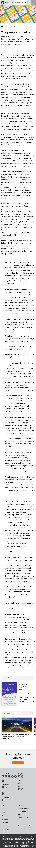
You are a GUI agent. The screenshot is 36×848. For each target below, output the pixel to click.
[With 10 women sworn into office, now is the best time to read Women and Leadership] (17, 725)
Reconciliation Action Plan (24, 826)
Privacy (19, 820)
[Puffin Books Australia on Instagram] (19, 783)
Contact (4, 812)
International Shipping (23, 828)
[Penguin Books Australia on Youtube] (12, 776)
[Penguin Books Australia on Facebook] (3, 776)
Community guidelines (23, 808)
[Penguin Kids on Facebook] (19, 776)
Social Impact (5, 829)
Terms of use (21, 823)
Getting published (7, 815)
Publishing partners (22, 811)
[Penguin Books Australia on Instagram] (6, 776)
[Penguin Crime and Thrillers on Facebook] (3, 793)
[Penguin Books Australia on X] (9, 776)
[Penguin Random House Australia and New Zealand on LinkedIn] (15, 776)
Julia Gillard (21, 688)
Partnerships (5, 822)
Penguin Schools (6, 826)
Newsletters (5, 819)
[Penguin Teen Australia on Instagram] (6, 787)
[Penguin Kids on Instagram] (22, 776)
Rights (19, 814)
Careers (20, 805)
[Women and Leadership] (26, 685)
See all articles (18, 763)
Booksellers (5, 809)
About (3, 805)
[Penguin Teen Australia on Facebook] (3, 787)
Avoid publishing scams (24, 817)
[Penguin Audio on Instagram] (3, 800)
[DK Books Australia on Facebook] (19, 789)
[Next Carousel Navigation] (32, 713)
